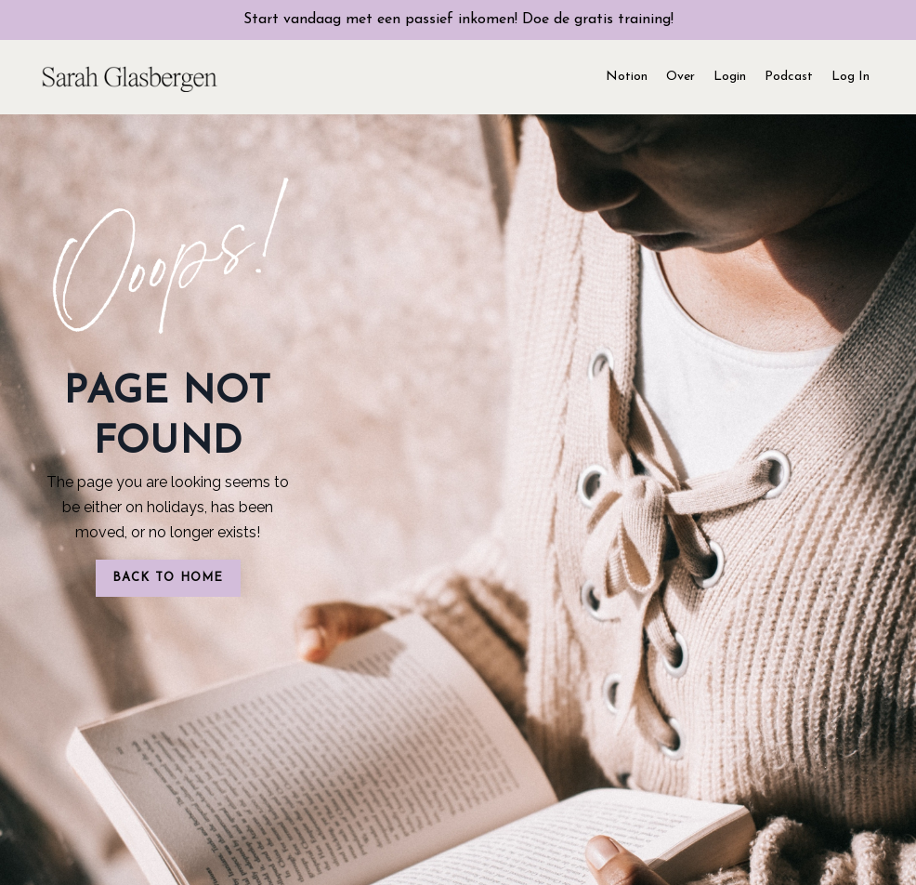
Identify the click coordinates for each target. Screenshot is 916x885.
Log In (850, 77)
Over (680, 77)
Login (729, 77)
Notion (627, 77)
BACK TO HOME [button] (168, 578)
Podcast (789, 77)
